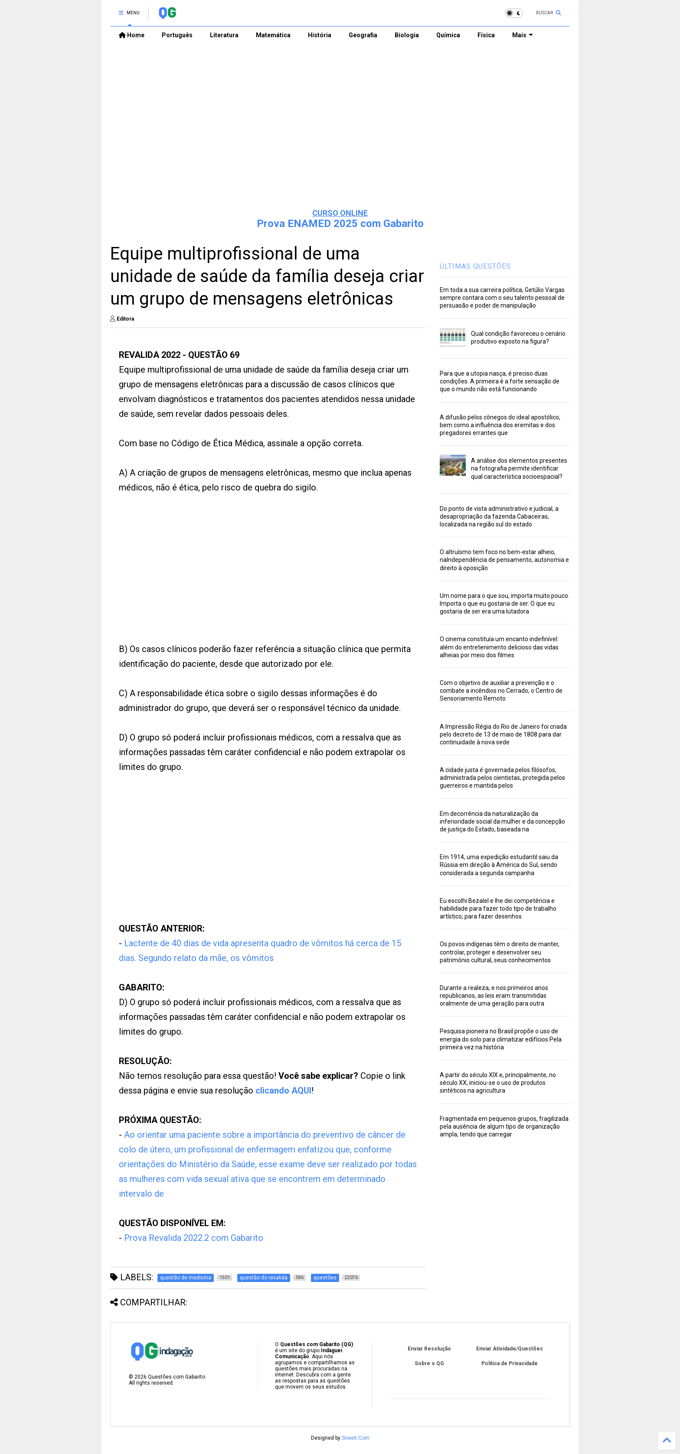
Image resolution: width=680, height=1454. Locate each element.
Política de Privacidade (509, 1363)
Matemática (273, 35)
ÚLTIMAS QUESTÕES (475, 266)
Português (177, 35)
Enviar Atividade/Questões (509, 1349)
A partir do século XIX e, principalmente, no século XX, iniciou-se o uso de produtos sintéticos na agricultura (498, 1082)
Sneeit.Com (355, 1438)
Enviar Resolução (429, 1349)
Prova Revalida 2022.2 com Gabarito (193, 1238)
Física (486, 35)
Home (131, 35)
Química (448, 35)
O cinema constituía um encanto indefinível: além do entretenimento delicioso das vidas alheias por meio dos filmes (499, 647)
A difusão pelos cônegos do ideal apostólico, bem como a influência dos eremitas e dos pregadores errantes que (500, 425)
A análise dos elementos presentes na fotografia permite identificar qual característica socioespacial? (519, 468)
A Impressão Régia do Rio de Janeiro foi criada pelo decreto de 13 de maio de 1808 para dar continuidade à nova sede (503, 734)
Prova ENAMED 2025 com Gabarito (340, 223)
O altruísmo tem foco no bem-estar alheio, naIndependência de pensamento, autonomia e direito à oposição (504, 559)
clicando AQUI (283, 1090)
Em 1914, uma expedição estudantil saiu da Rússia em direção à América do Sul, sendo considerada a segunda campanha (499, 865)
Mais (522, 35)
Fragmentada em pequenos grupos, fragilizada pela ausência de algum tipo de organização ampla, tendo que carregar (504, 1126)
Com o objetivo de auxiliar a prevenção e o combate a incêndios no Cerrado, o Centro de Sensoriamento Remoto (501, 690)
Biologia (407, 35)
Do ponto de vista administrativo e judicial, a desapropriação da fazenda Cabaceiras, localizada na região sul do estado (499, 516)
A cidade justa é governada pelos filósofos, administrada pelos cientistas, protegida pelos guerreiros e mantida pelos (502, 777)
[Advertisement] (340, 134)
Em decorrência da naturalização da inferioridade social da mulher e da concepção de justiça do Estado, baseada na (502, 821)
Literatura (224, 35)
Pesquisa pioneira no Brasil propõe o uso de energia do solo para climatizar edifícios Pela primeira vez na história (501, 1039)
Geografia (363, 35)
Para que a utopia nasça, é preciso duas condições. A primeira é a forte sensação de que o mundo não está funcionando (499, 381)
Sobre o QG (429, 1363)
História (319, 35)
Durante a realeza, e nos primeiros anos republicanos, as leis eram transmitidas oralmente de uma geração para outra (494, 995)
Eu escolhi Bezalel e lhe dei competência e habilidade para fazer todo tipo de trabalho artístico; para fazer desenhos (498, 908)
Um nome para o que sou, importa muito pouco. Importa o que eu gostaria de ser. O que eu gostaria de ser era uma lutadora (504, 603)
